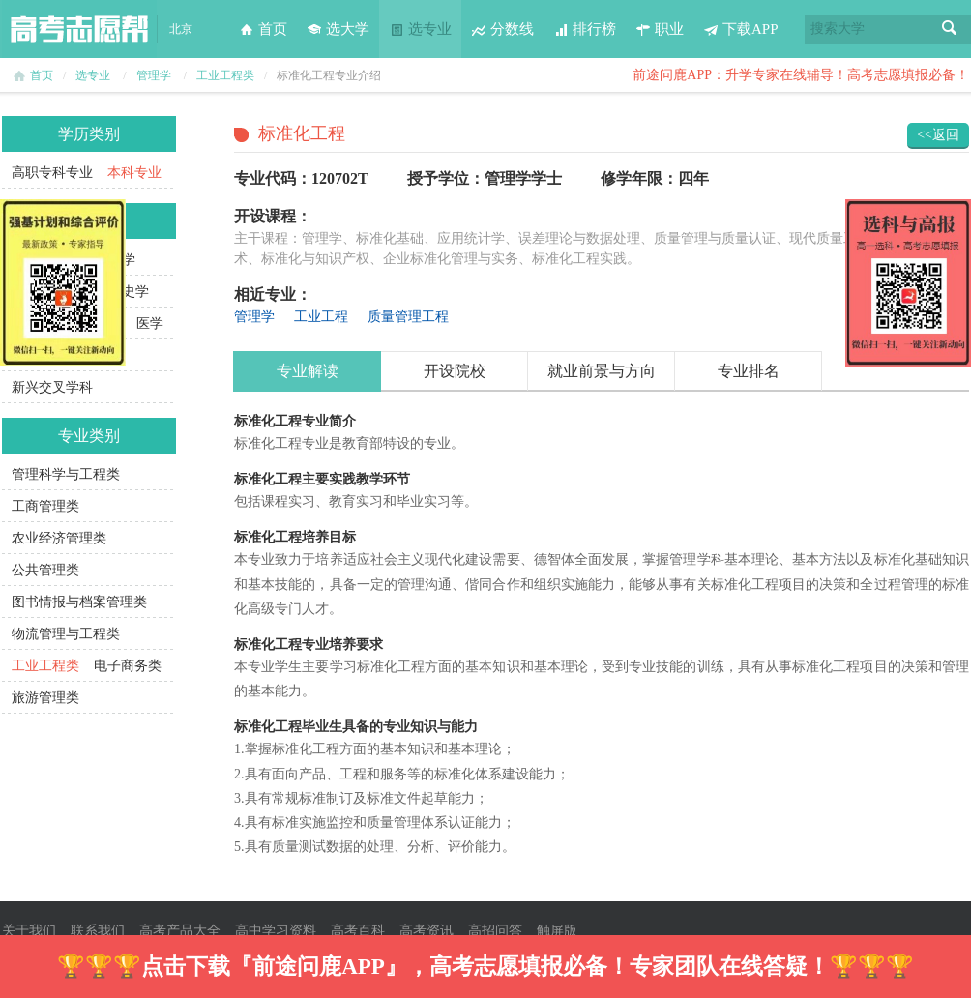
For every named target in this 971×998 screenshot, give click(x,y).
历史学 (128, 291)
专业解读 (307, 371)
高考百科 (358, 931)
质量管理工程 (408, 316)
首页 (263, 29)
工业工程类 (225, 75)
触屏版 (557, 931)
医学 (149, 323)
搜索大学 (837, 28)
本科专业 (134, 172)
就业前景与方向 (601, 371)
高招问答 (495, 931)
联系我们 (98, 931)
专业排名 (749, 371)
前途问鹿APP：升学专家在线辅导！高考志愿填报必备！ (801, 75)
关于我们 (29, 931)
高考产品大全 (180, 931)
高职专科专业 (52, 172)
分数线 (502, 29)
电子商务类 (128, 666)
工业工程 (321, 316)
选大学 (338, 29)
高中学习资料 (275, 931)
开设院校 (455, 371)
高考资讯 (426, 931)
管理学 (153, 75)
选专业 (420, 29)
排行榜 (584, 29)
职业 (659, 29)
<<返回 (938, 135)
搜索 (949, 29)
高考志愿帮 (79, 29)
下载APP (741, 29)
